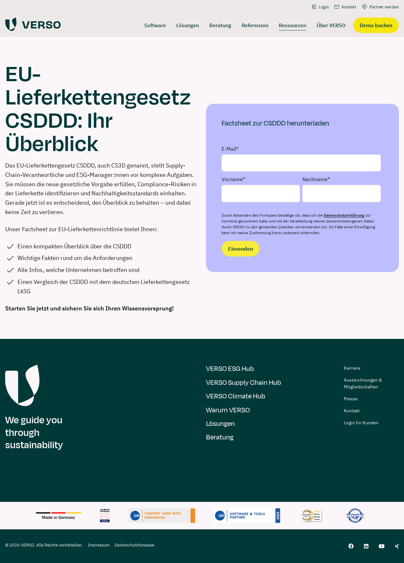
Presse (351, 399)
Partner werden (380, 7)
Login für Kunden (361, 423)
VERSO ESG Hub (230, 369)
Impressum (98, 545)
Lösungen (220, 423)
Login (320, 7)
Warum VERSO (228, 410)
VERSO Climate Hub (235, 396)
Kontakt (345, 7)
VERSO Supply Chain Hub (243, 382)
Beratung (220, 437)
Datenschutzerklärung (344, 215)
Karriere (352, 368)
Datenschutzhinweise (134, 545)
